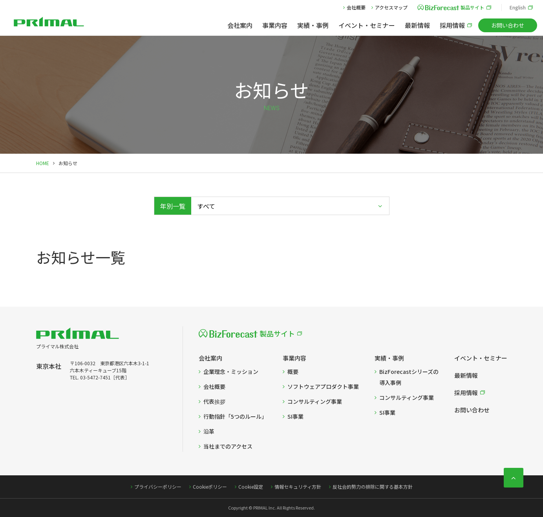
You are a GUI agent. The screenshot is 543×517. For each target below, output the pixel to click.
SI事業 (295, 416)
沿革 (208, 431)
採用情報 (452, 25)
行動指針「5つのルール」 (235, 416)
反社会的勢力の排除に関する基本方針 (373, 486)
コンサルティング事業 (314, 401)
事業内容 (274, 25)
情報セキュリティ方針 (297, 486)
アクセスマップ (391, 7)
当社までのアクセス (227, 446)
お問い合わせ (507, 25)
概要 (292, 371)
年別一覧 (172, 206)
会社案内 (239, 25)
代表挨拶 (214, 401)
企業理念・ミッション (230, 371)
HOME (42, 163)
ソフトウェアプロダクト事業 (323, 386)
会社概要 (356, 7)
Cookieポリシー (210, 486)
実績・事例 (313, 25)
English (518, 7)
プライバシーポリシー (157, 486)
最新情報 (417, 25)
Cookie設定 (250, 486)
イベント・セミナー (366, 25)
